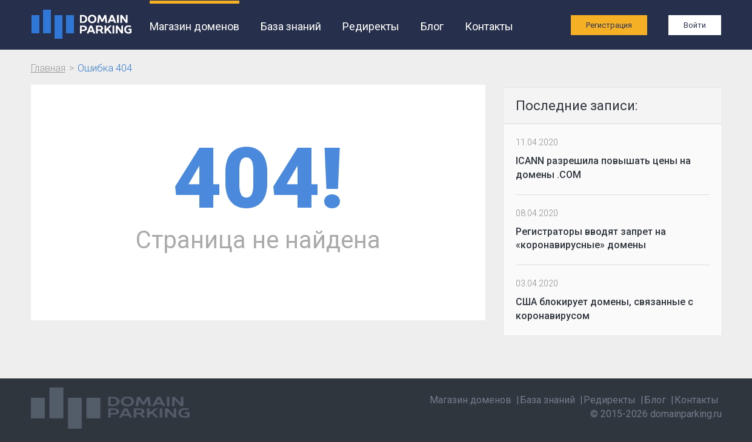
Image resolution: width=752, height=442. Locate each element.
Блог (432, 26)
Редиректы (370, 26)
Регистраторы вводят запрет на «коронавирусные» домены (591, 238)
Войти (695, 25)
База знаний (291, 26)
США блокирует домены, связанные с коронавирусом (604, 309)
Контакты (489, 26)
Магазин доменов (194, 26)
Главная (48, 68)
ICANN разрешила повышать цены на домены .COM (603, 167)
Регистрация (609, 25)
